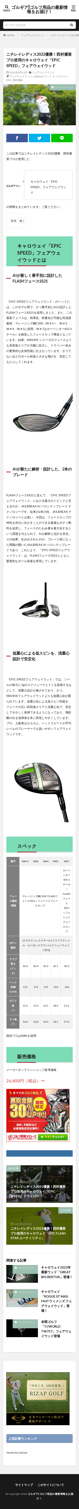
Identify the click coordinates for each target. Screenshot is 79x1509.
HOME (11, 35)
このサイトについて (50, 1485)
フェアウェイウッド (32, 35)
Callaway (38, 76)
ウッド (48, 76)
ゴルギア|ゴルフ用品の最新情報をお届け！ (39, 9)
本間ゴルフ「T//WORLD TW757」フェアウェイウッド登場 (56, 1329)
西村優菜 (18, 80)
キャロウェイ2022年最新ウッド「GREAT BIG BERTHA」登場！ (57, 1272)
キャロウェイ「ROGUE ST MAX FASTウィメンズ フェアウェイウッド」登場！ (56, 1301)
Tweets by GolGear (17, 1452)
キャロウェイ (60, 76)
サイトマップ (24, 1485)
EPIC (9, 80)
